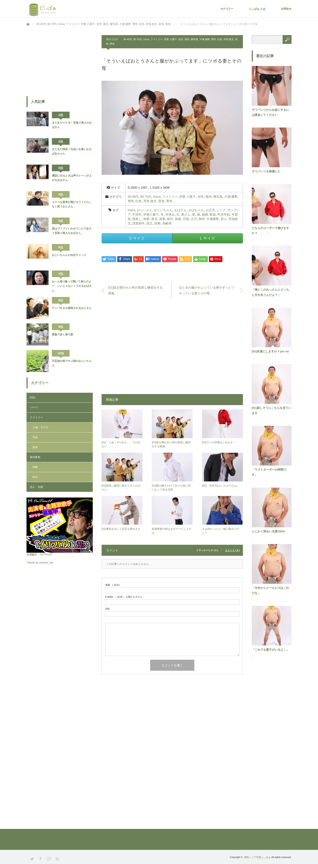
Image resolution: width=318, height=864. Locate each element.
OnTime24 (46, 554)
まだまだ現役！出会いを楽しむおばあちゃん (72, 151)
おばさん (180, 210)
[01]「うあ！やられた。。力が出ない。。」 (121, 444)
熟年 (202, 219)
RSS (56, 858)
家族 (213, 214)
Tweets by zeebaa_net (39, 562)
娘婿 (205, 214)
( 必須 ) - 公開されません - (124, 597)
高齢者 (167, 223)
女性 (180, 39)
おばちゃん (196, 210)
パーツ (34, 407)
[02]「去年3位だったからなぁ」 (221, 485)
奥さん (185, 214)
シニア (221, 210)
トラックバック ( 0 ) (207, 550)
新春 (178, 219)
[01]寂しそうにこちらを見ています (271, 410)
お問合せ (286, 8)
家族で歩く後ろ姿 (62, 334)
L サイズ (207, 238)
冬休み (170, 214)
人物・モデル (40, 427)
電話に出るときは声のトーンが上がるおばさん (72, 178)
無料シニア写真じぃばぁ (257, 857)
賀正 (149, 223)
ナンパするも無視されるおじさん (72, 308)
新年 (170, 219)
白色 (219, 39)
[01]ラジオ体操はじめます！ (219, 442)
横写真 (194, 39)
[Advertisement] (172, 348)
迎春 (157, 223)
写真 (35, 437)
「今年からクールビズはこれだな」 (270, 590)
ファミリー (157, 39)
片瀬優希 (212, 219)
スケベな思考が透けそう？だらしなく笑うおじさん (72, 204)
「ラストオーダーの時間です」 (269, 472)
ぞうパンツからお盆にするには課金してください (270, 112)
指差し (137, 219)
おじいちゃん (163, 210)
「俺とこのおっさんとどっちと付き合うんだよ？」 (270, 292)
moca (146, 39)
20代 (32, 397)
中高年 (137, 214)
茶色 (161, 201)
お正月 (210, 210)
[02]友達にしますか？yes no (270, 351)
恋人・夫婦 (36, 486)
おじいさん (144, 210)
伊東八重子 (151, 214)
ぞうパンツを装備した (266, 171)
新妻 (162, 219)
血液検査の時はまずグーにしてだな (171, 530)
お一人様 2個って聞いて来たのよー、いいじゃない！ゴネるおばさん (72, 286)
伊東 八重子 (170, 39)
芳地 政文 (228, 39)
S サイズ (137, 238)
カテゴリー (226, 8)
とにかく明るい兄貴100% (268, 531)
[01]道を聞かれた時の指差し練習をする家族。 (135, 290)
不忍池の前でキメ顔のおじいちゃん (72, 363)
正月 (194, 219)
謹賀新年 (138, 223)
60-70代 (137, 39)
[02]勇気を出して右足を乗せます (121, 528)
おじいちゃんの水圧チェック (69, 255)
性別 (35, 477)
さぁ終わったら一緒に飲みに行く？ (220, 530)
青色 (112, 43)
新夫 (154, 219)
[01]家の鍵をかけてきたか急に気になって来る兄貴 (171, 487)
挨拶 (146, 219)
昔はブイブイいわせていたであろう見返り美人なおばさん (72, 231)
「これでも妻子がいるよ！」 (270, 649)
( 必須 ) (112, 585)
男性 (213, 39)
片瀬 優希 (204, 39)
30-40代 (127, 39)
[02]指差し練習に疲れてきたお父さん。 (121, 487)
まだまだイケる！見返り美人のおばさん (72, 125)
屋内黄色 (35, 457)
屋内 (187, 39)
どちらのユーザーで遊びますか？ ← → (270, 230)
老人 (224, 219)
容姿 (35, 447)
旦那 (186, 219)
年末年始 (224, 214)
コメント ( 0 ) (232, 550)
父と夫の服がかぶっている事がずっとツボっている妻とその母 (207, 290)
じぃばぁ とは (257, 8)
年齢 (35, 467)
